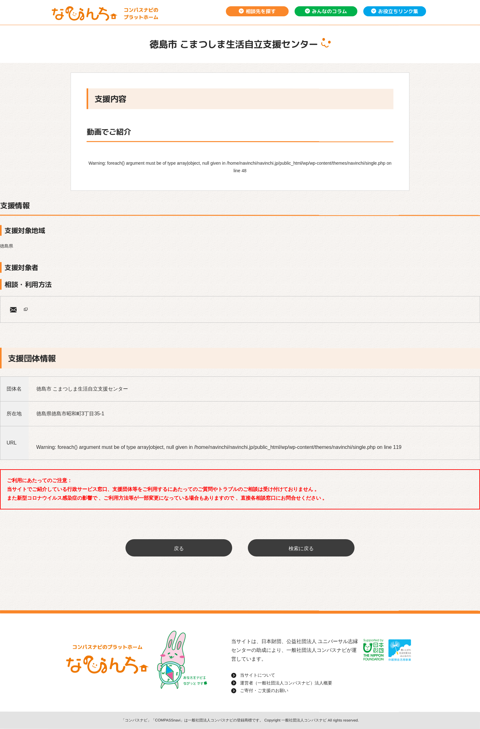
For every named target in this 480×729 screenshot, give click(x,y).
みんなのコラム (329, 11)
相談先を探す (261, 11)
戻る (179, 548)
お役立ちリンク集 (398, 11)
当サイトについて (257, 675)
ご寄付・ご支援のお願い (264, 690)
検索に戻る (301, 548)
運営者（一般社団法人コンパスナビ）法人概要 (286, 682)
